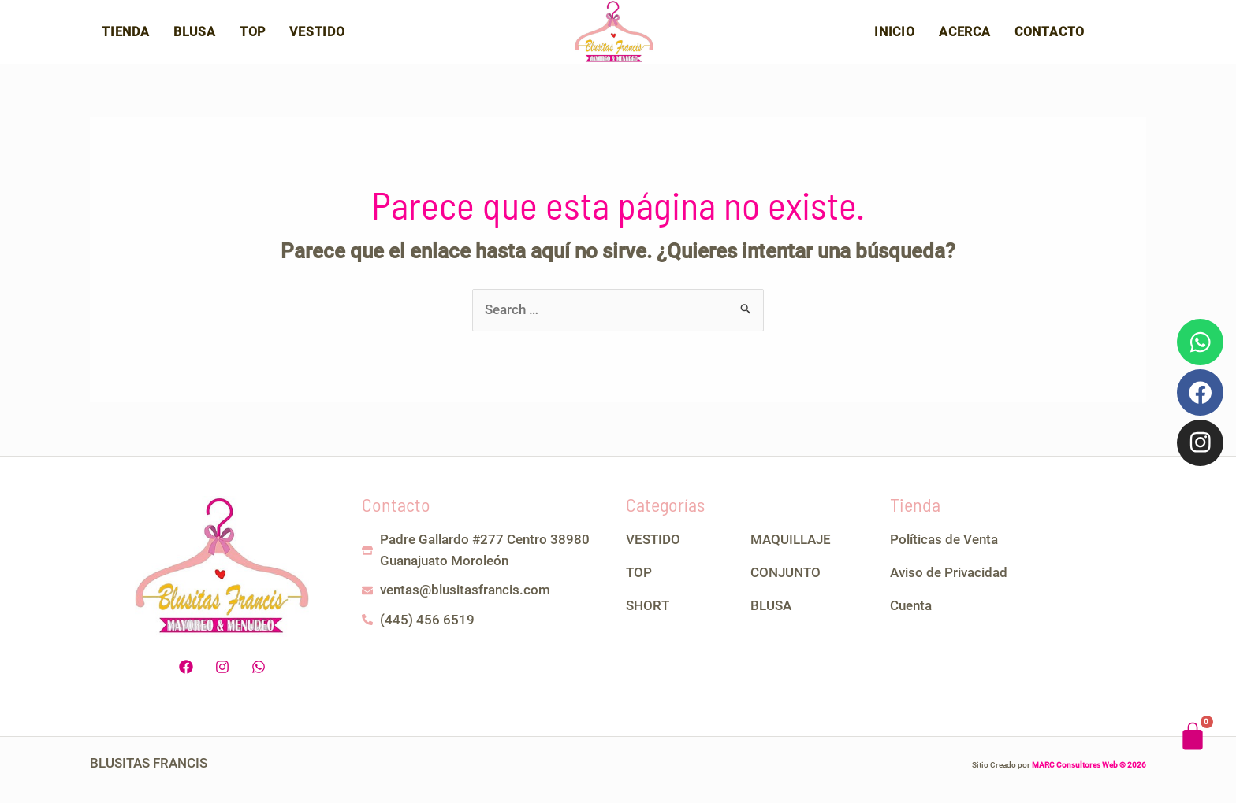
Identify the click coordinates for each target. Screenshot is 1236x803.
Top (253, 37)
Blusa (194, 37)
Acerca (965, 37)
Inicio (894, 37)
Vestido (317, 37)
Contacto (1049, 37)
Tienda (126, 37)
